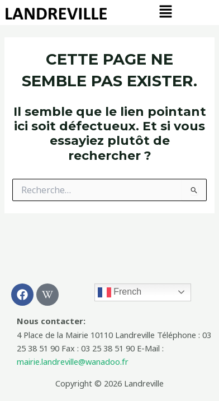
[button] (165, 11)
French (119, 292)
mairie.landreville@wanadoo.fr (72, 361)
